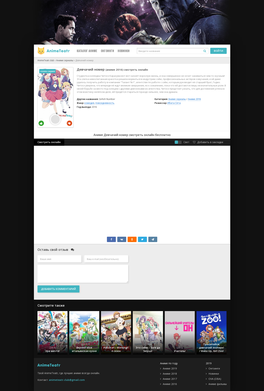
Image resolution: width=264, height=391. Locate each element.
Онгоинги (107, 51)
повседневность (104, 103)
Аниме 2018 (170, 373)
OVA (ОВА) (214, 378)
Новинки (124, 51)
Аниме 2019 (170, 368)
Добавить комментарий (58, 289)
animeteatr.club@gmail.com (67, 380)
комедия (89, 103)
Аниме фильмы (217, 384)
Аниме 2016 (194, 99)
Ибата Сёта (174, 103)
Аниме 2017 (170, 378)
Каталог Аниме (87, 51)
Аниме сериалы (177, 99)
